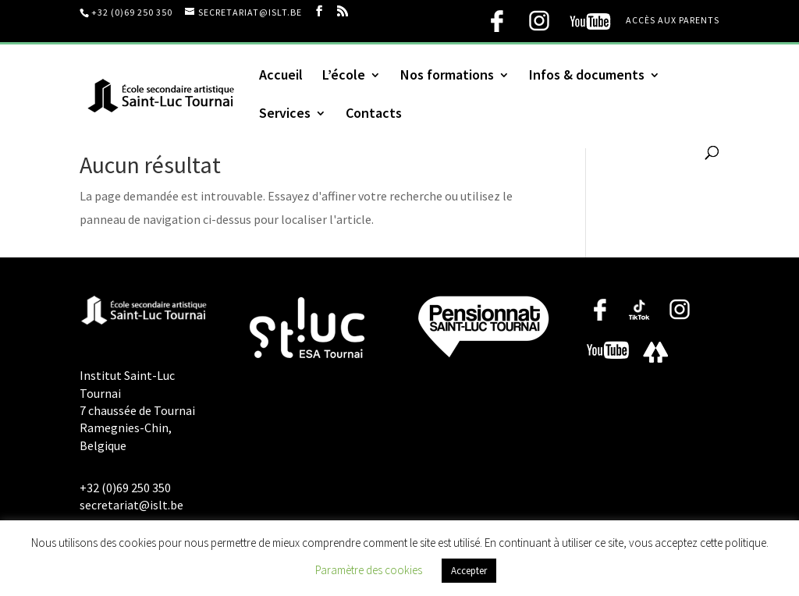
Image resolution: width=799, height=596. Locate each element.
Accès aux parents (672, 21)
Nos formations (447, 76)
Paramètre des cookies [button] (368, 569)
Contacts (374, 115)
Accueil (281, 76)
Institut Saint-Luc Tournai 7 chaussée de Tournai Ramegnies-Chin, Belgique (137, 410)
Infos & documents (587, 76)
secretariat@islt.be (131, 505)
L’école (343, 76)
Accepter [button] (469, 570)
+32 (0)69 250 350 (131, 12)
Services (285, 115)
